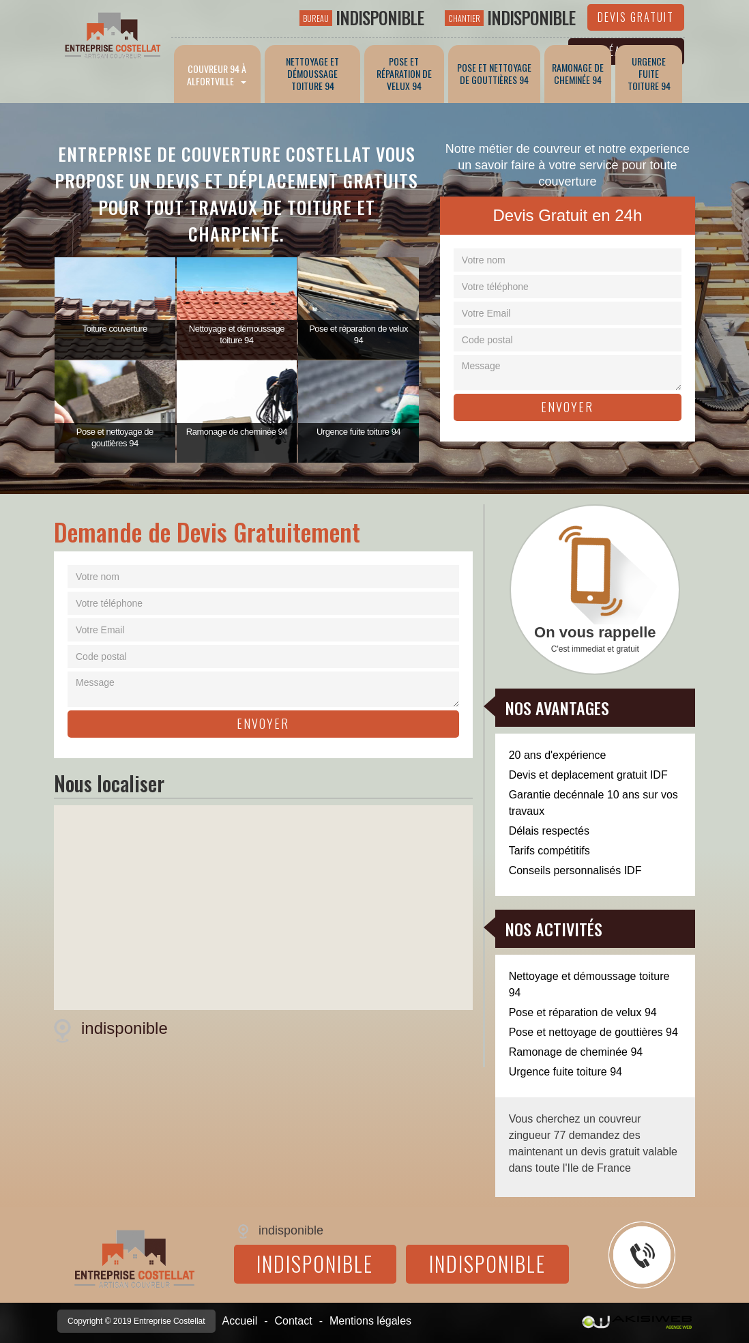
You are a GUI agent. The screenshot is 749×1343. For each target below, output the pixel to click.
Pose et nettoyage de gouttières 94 (593, 1032)
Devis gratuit (636, 17)
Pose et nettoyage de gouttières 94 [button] (494, 73)
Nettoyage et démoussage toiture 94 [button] (312, 73)
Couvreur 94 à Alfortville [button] (217, 75)
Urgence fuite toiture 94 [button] (649, 73)
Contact (293, 1321)
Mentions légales (370, 1321)
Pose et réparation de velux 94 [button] (404, 73)
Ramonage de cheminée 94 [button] (578, 73)
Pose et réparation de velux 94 (583, 1012)
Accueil (240, 1321)
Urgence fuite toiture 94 (565, 1072)
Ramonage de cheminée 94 (576, 1052)
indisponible (361, 17)
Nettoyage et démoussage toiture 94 (589, 984)
